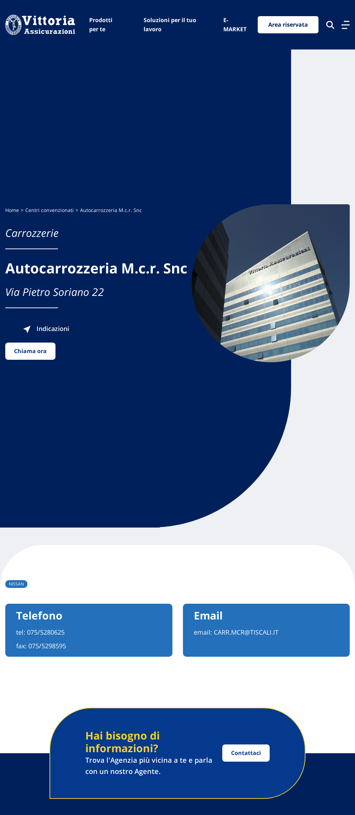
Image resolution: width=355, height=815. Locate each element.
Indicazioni (46, 328)
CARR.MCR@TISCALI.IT (246, 632)
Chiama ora (30, 351)
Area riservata (288, 24)
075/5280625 (46, 632)
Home (12, 210)
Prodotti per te (100, 24)
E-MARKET (234, 24)
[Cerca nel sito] (330, 24)
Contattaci (246, 753)
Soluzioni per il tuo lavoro (170, 24)
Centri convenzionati (49, 210)
